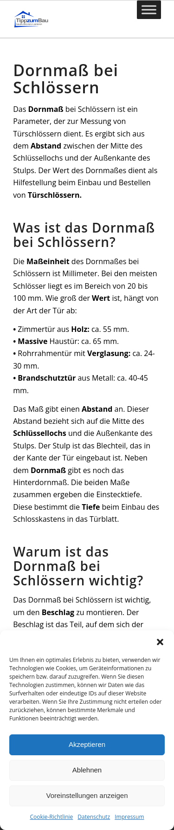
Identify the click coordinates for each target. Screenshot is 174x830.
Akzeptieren (87, 744)
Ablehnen (87, 770)
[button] (160, 642)
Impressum (129, 817)
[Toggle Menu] (149, 9)
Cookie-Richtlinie (51, 817)
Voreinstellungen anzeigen (87, 795)
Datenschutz (93, 817)
